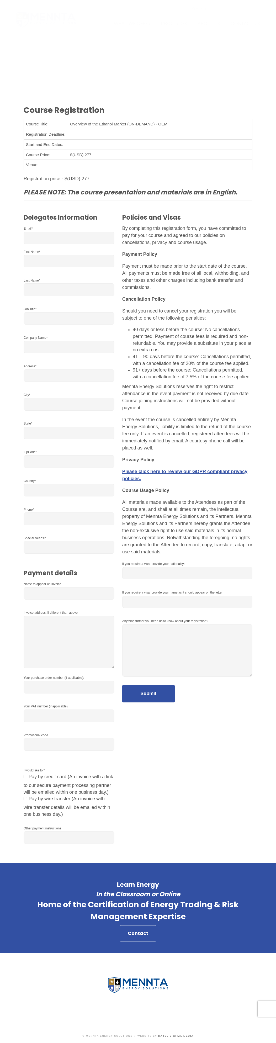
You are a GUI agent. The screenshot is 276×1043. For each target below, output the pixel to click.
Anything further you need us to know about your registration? (165, 621)
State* (28, 423)
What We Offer (132, 23)
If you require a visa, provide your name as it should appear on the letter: (173, 592)
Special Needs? (35, 538)
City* (27, 395)
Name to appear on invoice (42, 584)
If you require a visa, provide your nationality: (153, 564)
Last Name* (32, 280)
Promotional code (36, 735)
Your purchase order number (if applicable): (54, 678)
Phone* (29, 509)
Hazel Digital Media (175, 1036)
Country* (30, 481)
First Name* (32, 252)
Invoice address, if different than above (51, 613)
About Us (209, 23)
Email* (28, 228)
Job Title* (30, 309)
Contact (138, 935)
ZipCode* (30, 452)
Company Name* (35, 338)
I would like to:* (34, 770)
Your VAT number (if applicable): (46, 706)
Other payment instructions (42, 828)
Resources (174, 23)
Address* (30, 366)
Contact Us (245, 23)
